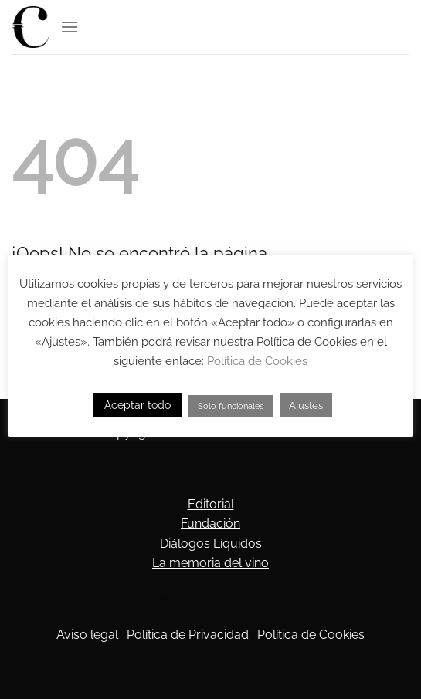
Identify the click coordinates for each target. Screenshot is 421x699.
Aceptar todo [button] (137, 405)
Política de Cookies (311, 634)
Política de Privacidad (188, 634)
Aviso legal (87, 634)
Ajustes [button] (306, 405)
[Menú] (69, 27)
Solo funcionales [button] (230, 406)
